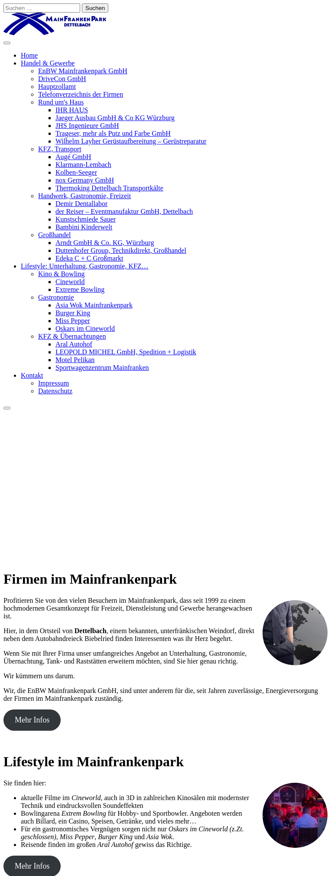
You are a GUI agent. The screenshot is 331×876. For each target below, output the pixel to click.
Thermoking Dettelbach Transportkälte (109, 188)
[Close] (6, 408)
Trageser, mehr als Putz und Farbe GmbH (113, 133)
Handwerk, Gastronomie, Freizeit (84, 195)
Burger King (72, 313)
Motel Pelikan (74, 359)
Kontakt (32, 375)
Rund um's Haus (61, 102)
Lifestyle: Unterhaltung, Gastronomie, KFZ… (85, 266)
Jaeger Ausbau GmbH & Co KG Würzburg (115, 117)
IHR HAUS (71, 110)
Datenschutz (55, 391)
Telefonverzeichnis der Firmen (80, 94)
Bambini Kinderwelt (83, 227)
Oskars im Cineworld (85, 328)
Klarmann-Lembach (83, 164)
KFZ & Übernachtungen (72, 336)
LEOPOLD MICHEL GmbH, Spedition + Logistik (125, 352)
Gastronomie (56, 297)
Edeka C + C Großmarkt (89, 258)
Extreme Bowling (79, 289)
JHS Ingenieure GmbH (87, 125)
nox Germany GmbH (84, 180)
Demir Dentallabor (81, 203)
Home (29, 55)
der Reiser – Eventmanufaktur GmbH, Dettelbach (124, 211)
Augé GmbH (73, 156)
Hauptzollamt (57, 86)
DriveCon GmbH (62, 78)
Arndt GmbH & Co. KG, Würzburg (104, 242)
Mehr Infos (32, 720)
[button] (165, 532)
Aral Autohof (73, 344)
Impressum (53, 383)
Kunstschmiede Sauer (85, 219)
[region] (165, 486)
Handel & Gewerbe (48, 63)
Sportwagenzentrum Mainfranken (102, 367)
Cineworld (70, 281)
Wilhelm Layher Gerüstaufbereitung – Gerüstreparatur (131, 141)
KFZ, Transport (59, 149)
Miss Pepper (72, 320)
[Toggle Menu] (6, 43)
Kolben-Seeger (76, 172)
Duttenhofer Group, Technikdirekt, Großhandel (120, 250)
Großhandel (54, 235)
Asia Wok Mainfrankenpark (94, 305)
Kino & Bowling (61, 274)
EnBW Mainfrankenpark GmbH (82, 71)
